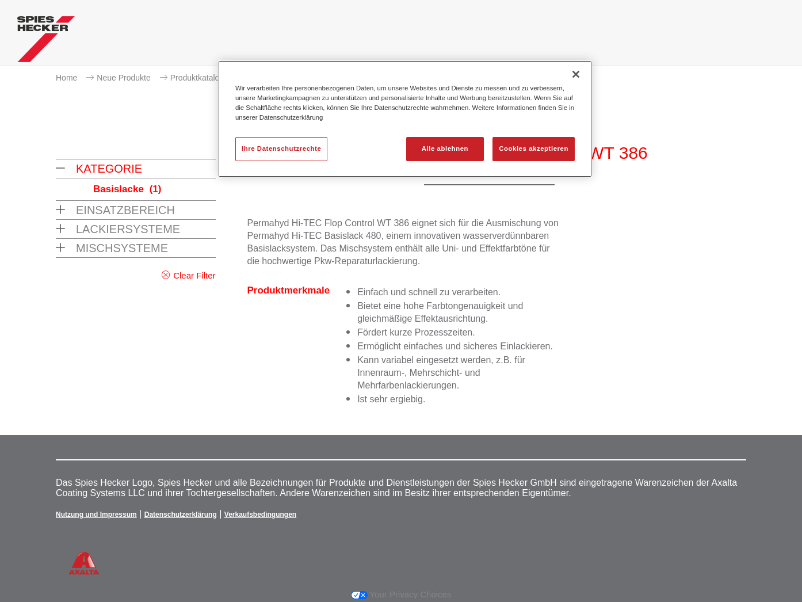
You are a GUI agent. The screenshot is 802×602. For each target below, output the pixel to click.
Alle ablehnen (445, 148)
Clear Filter (194, 275)
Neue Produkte (123, 77)
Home (66, 77)
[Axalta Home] (46, 42)
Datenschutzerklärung (180, 514)
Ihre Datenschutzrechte (281, 148)
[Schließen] (576, 74)
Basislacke (127, 189)
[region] (405, 118)
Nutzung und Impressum (96, 514)
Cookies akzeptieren (533, 148)
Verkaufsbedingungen (260, 514)
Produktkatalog (197, 77)
